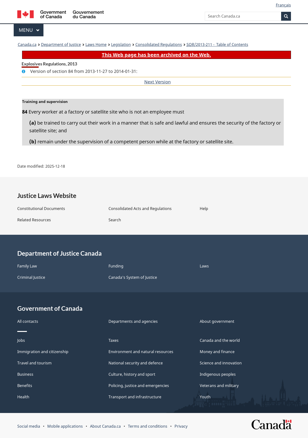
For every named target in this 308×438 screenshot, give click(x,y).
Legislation (121, 44)
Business (25, 374)
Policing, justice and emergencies (139, 385)
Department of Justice (61, 44)
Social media (28, 426)
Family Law (27, 266)
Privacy (181, 426)
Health (23, 397)
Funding (116, 266)
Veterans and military (219, 385)
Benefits (24, 385)
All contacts (27, 321)
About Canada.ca (105, 426)
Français (283, 5)
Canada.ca (27, 44)
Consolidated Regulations (158, 44)
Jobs (21, 340)
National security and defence (136, 363)
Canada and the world (220, 340)
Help (204, 208)
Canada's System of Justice (133, 277)
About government (217, 321)
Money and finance (217, 351)
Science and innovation (221, 363)
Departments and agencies (133, 321)
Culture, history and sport (132, 374)
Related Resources (34, 219)
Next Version (157, 82)
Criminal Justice (31, 277)
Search (115, 219)
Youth (205, 397)
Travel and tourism (34, 363)
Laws (204, 266)
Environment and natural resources (141, 351)
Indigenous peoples (218, 374)
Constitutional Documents (41, 208)
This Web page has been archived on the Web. (156, 54)
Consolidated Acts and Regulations (140, 208)
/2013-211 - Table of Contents (217, 44)
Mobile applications (65, 426)
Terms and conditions (147, 426)
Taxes (114, 340)
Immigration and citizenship (42, 351)
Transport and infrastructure (135, 397)
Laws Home (96, 44)
